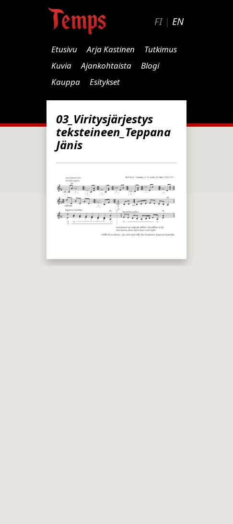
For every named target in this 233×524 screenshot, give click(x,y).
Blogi (150, 65)
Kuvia (61, 65)
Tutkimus (160, 49)
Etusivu (64, 49)
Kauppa (65, 81)
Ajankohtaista (106, 65)
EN (178, 21)
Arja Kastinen (111, 49)
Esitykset (105, 81)
